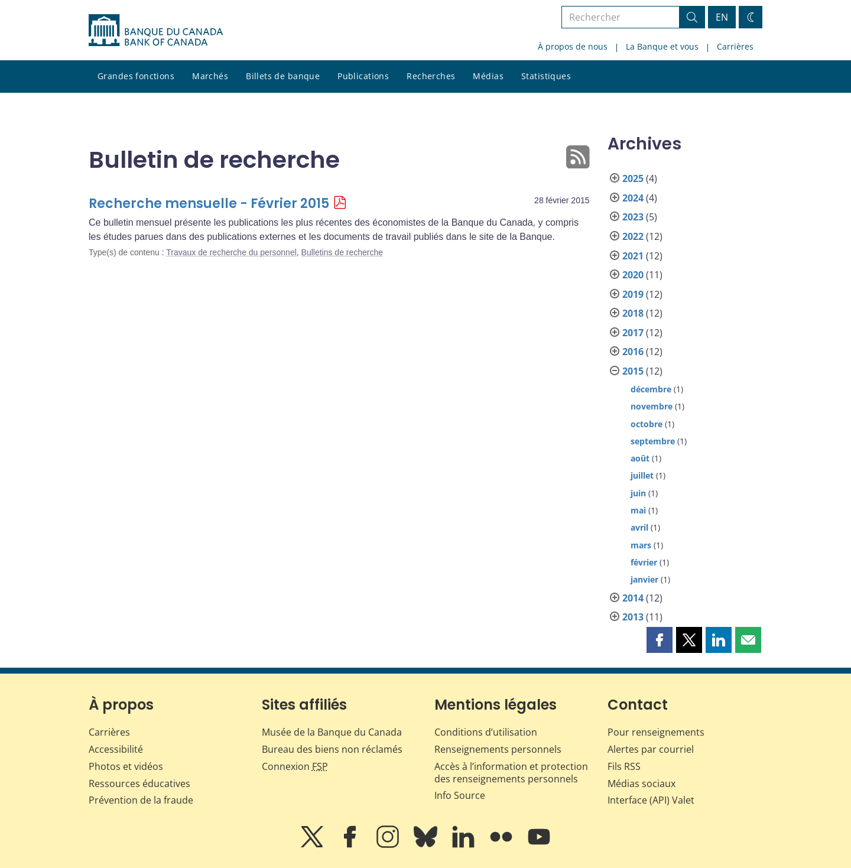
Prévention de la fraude (141, 800)
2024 (633, 197)
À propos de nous (573, 46)
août (640, 458)
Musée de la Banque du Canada (332, 732)
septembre (653, 441)
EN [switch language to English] (722, 17)
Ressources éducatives (139, 783)
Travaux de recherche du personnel (231, 252)
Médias (488, 76)
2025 (633, 178)
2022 (633, 236)
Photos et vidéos (126, 766)
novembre (652, 406)
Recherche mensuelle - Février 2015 (209, 203)
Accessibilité (116, 749)
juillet (642, 475)
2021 (633, 255)
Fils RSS (624, 766)
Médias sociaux (641, 783)
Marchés (210, 76)
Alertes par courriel (651, 749)
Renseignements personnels (497, 749)
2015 (633, 371)
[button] (660, 640)
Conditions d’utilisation (485, 732)
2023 (633, 216)
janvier (644, 579)
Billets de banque (283, 76)
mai (638, 510)
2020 (633, 274)
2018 (633, 313)
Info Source (459, 795)
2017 (633, 332)
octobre (646, 424)
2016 (633, 351)
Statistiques (546, 76)
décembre (651, 389)
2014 (633, 597)
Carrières (735, 46)
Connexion (295, 766)
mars (641, 545)
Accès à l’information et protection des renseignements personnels (511, 772)
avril (639, 527)
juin (638, 493)
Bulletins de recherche (342, 252)
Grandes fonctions (136, 76)
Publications (363, 76)
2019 (633, 294)
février (644, 562)
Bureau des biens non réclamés (332, 749)
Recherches (431, 76)
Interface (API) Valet (651, 800)
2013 (633, 616)
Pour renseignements (656, 732)
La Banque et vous (662, 46)
